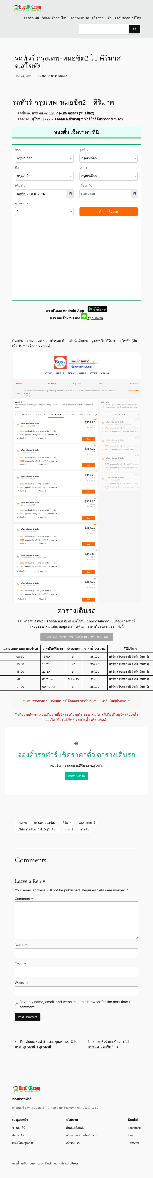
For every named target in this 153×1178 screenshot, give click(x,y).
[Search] (134, 29)
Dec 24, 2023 (23, 76)
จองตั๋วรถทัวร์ (86, 822)
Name (21, 945)
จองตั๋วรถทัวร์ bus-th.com (28, 1163)
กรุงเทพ (22, 822)
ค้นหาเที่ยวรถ (76, 776)
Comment (24, 899)
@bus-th (92, 318)
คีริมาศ (67, 822)
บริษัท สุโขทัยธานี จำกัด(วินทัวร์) (38, 829)
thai (44, 76)
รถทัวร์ (69, 829)
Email (20, 964)
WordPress (71, 1163)
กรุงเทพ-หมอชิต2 (44, 822)
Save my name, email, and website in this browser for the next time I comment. (75, 1004)
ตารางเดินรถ (59, 76)
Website (21, 983)
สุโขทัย (84, 829)
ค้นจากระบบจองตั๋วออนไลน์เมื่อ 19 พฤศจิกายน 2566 (77, 637)
